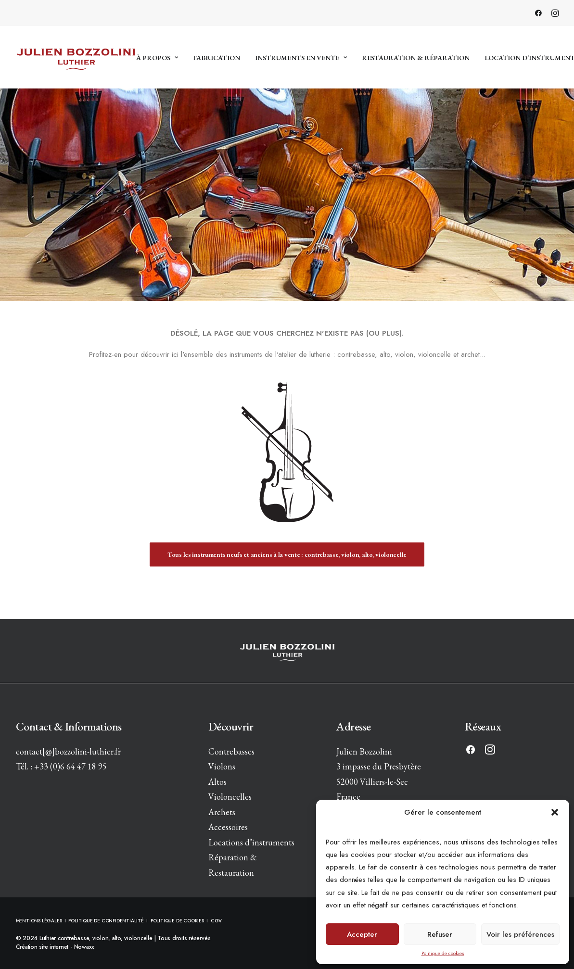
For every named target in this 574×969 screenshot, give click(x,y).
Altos (217, 781)
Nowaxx (84, 947)
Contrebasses (231, 751)
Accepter (362, 934)
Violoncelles (230, 796)
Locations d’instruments (251, 842)
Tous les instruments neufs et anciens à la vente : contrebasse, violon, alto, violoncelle (287, 554)
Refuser (439, 934)
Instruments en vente (301, 57)
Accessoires (228, 826)
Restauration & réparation (416, 57)
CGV (216, 920)
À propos (157, 57)
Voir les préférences (520, 934)
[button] (555, 812)
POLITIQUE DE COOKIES (177, 920)
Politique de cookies (442, 953)
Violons (221, 766)
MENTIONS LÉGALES (40, 920)
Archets (221, 812)
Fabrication (216, 57)
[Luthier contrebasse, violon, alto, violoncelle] (76, 57)
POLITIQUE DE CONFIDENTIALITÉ (105, 920)
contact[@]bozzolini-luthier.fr (68, 751)
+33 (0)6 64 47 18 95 (70, 766)
